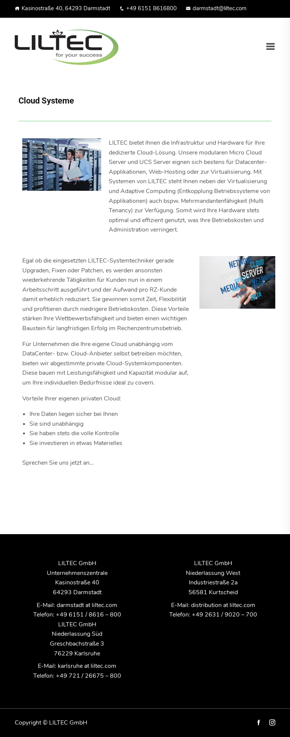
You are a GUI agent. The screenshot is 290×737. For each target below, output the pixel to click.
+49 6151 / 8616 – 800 (88, 614)
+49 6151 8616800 (148, 8)
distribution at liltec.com (223, 605)
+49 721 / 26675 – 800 (88, 676)
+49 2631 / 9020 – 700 (224, 614)
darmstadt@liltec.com (216, 8)
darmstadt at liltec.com (87, 605)
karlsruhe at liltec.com (87, 666)
